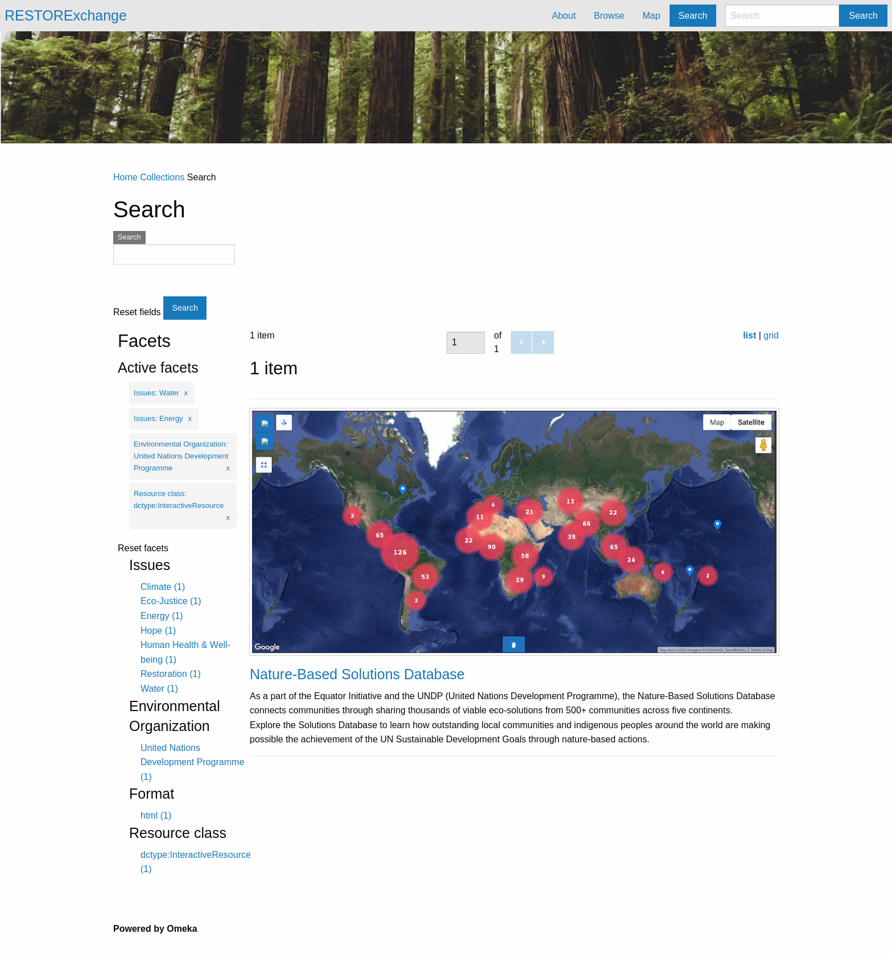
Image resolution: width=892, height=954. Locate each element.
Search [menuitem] (693, 15)
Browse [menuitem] (609, 15)
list (749, 335)
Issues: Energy (158, 418)
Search (863, 15)
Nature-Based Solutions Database (357, 674)
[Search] (782, 16)
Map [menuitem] (651, 15)
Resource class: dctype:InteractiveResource (179, 499)
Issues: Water (156, 393)
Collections (162, 177)
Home (125, 177)
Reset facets (143, 548)
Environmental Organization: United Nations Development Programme (181, 456)
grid (771, 335)
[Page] (466, 343)
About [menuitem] (564, 15)
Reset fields (137, 312)
